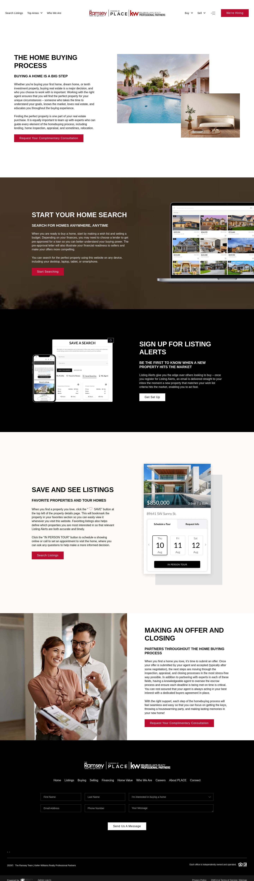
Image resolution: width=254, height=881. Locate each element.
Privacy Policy (199, 876)
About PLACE (178, 776)
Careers (161, 776)
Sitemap (242, 876)
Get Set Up (152, 393)
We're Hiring (234, 12)
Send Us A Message (127, 822)
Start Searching (48, 268)
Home (57, 776)
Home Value (125, 776)
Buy (189, 13)
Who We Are (54, 13)
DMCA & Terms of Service (224, 876)
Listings (69, 776)
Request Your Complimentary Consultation (48, 134)
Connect (195, 776)
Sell (201, 13)
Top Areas (35, 13)
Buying (82, 776)
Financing (108, 776)
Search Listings (14, 13)
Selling (94, 776)
